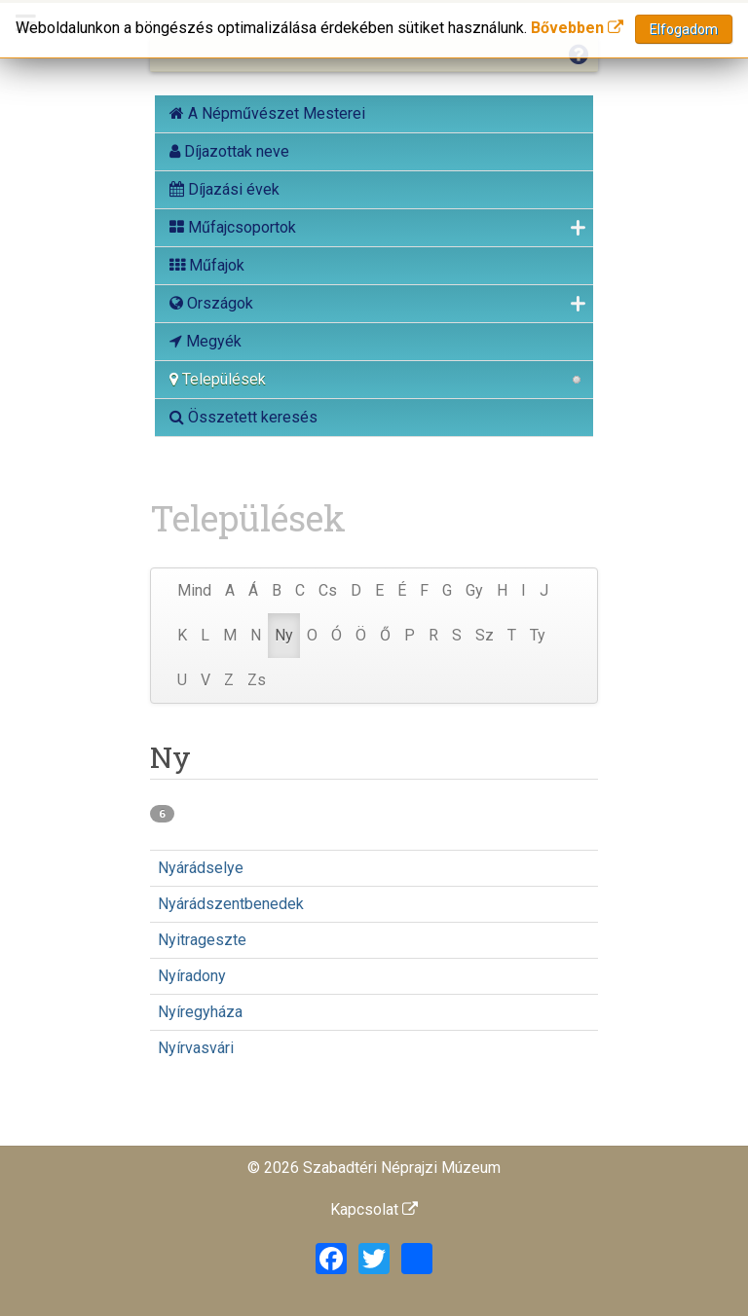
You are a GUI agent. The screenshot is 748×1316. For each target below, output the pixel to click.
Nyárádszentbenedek (231, 904)
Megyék (205, 341)
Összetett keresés (243, 417)
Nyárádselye (200, 868)
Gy (474, 590)
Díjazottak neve (229, 151)
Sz (484, 635)
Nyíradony (192, 976)
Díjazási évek (224, 189)
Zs (256, 680)
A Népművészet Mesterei (267, 113)
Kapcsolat (374, 1209)
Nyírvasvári (196, 1048)
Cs (327, 590)
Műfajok (206, 265)
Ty (537, 635)
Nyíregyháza (200, 1012)
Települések (217, 379)
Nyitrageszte (202, 940)
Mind (194, 590)
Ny (284, 635)
